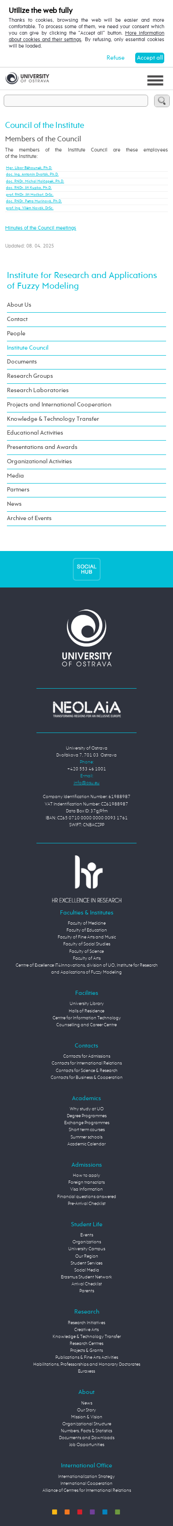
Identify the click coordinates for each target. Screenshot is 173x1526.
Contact (17, 319)
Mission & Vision (86, 1417)
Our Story (86, 1410)
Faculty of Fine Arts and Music (87, 937)
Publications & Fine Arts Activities (86, 1357)
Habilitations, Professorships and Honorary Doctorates (86, 1364)
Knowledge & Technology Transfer (53, 419)
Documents (22, 362)
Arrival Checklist (87, 1284)
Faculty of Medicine (87, 923)
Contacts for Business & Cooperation (87, 1077)
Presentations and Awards (42, 447)
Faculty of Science (86, 951)
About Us (19, 305)
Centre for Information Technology (87, 1018)
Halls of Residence (86, 1011)
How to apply (86, 1175)
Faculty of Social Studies (86, 944)
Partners (18, 490)
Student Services (86, 1263)
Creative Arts (86, 1329)
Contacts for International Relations (87, 1063)
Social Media (86, 1270)
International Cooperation (86, 1483)
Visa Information (86, 1189)
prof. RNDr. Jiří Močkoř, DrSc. (30, 195)
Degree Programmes (87, 1116)
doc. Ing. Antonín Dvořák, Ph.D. (32, 174)
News (14, 504)
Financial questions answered (86, 1196)
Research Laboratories (38, 391)
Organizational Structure (86, 1424)
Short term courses (87, 1129)
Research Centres (86, 1343)
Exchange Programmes (86, 1122)
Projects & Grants (86, 1350)
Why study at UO (87, 1109)
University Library (87, 1003)
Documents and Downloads (86, 1437)
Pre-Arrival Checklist (87, 1203)
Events (86, 1235)
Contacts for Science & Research (87, 1070)
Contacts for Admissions (86, 1056)
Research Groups (30, 376)
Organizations (86, 1242)
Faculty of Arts (87, 958)
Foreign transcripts (86, 1182)
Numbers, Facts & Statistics (86, 1431)
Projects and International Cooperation (59, 405)
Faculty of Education (86, 930)
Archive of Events (29, 518)
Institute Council (27, 348)
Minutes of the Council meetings (40, 228)
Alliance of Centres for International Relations (86, 1490)
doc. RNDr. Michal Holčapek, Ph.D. (35, 181)
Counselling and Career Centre (86, 1025)
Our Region (86, 1256)
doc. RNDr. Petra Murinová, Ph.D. (34, 201)
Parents (86, 1291)
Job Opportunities (86, 1444)
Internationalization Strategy (86, 1476)
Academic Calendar (86, 1144)
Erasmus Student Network (86, 1277)
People (16, 334)
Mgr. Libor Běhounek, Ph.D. (29, 168)
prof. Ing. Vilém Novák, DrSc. (30, 208)
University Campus (86, 1249)
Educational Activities (35, 433)
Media (15, 476)
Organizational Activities (39, 462)
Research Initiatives (86, 1322)
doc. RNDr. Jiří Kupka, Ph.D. (29, 188)
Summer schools (86, 1137)
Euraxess (86, 1371)
